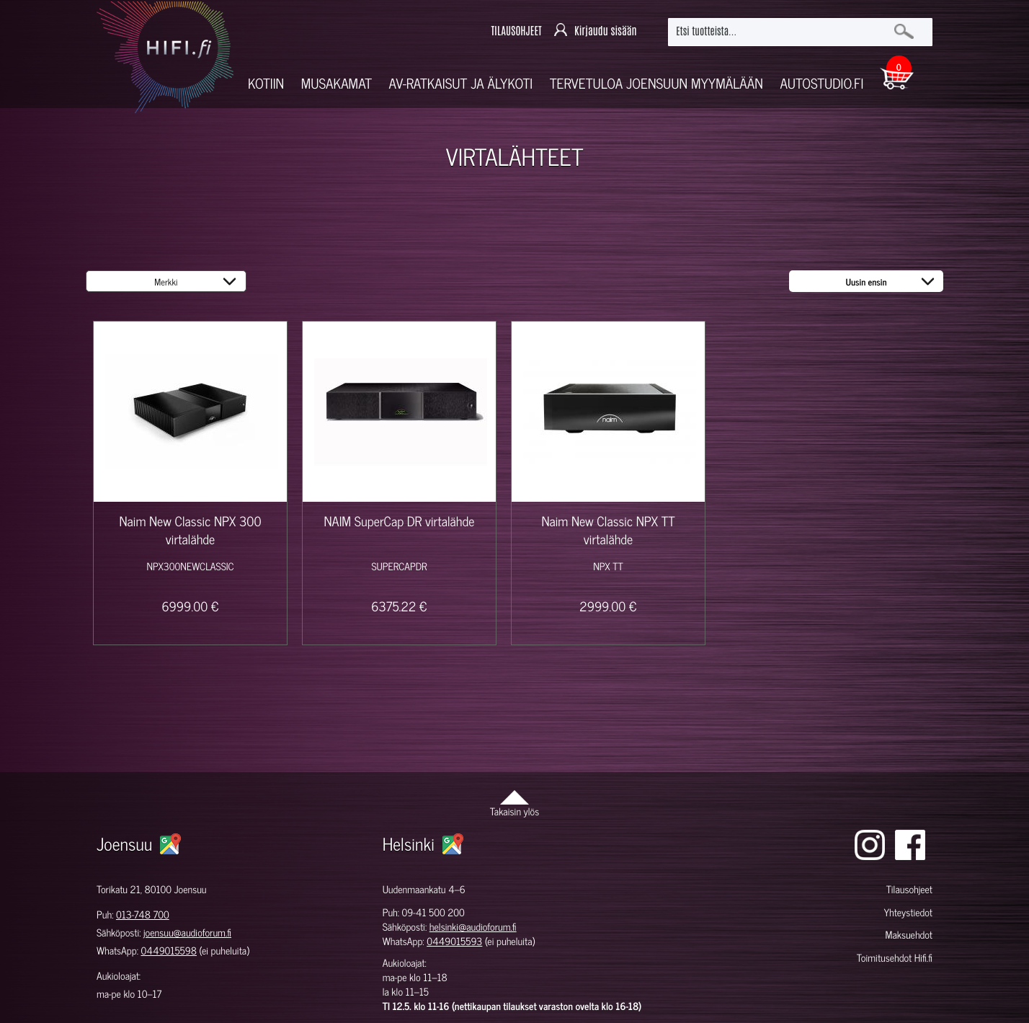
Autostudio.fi (821, 83)
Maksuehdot (908, 934)
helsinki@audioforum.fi (473, 926)
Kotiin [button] (266, 83)
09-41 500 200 (433, 912)
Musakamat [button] (336, 83)
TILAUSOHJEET (516, 31)
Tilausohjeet (909, 889)
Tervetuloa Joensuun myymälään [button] (656, 83)
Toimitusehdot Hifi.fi (894, 957)
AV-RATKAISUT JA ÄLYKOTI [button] (461, 83)
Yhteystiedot (907, 912)
